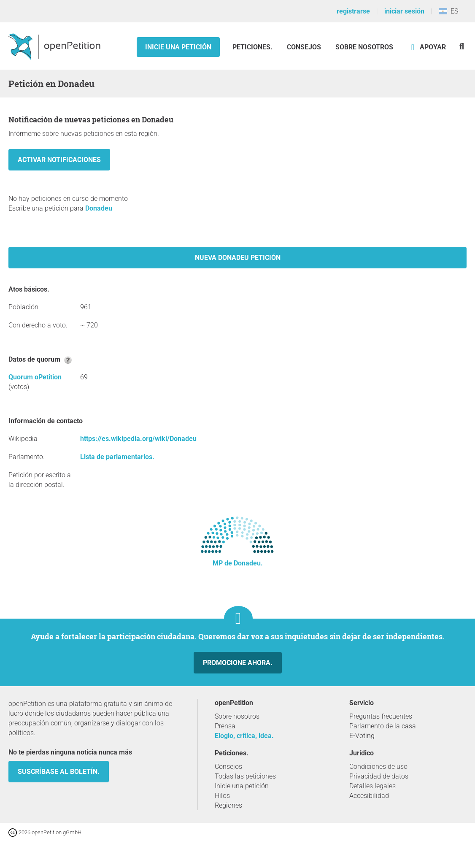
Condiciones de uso (378, 767)
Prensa (225, 726)
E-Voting (362, 736)
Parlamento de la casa (382, 726)
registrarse (353, 11)
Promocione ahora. (238, 663)
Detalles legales (372, 786)
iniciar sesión (404, 11)
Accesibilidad (369, 796)
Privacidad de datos (378, 776)
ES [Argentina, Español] (448, 11)
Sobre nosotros (364, 47)
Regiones (228, 805)
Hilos (222, 796)
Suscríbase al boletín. (59, 772)
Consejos (304, 47)
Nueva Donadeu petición (238, 258)
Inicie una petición (178, 47)
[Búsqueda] (461, 46)
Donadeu (98, 208)
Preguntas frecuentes (380, 716)
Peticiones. (253, 47)
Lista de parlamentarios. (117, 457)
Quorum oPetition (35, 377)
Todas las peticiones (245, 776)
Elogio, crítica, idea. (244, 736)
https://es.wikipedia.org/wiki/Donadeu (138, 439)
